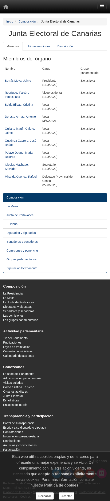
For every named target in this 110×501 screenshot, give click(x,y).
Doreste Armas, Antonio (20, 116)
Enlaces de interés (15, 404)
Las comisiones (13, 315)
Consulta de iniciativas (17, 351)
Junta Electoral (13, 396)
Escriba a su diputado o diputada (24, 427)
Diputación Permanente (22, 268)
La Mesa (12, 206)
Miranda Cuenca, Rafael (21, 176)
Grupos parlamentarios (21, 259)
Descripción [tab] (65, 46)
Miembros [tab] (13, 46)
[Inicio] (5, 6)
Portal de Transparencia (19, 423)
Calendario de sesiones (18, 355)
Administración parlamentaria (22, 378)
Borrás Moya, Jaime (18, 80)
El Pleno (12, 224)
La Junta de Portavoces (18, 302)
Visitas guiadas (13, 382)
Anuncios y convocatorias (20, 445)
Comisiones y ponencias (23, 250)
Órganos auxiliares (15, 391)
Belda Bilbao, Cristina (19, 104)
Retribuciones (12, 440)
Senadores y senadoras (22, 241)
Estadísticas (11, 400)
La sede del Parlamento (18, 374)
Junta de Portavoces (20, 215)
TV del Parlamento (15, 338)
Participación (11, 449)
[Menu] (102, 5)
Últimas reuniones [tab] (38, 46)
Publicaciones (12, 342)
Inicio (9, 21)
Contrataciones (13, 432)
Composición (27, 21)
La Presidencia (13, 293)
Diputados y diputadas (21, 233)
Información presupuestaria (21, 436)
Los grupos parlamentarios (20, 320)
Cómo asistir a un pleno (18, 387)
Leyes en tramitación (16, 347)
